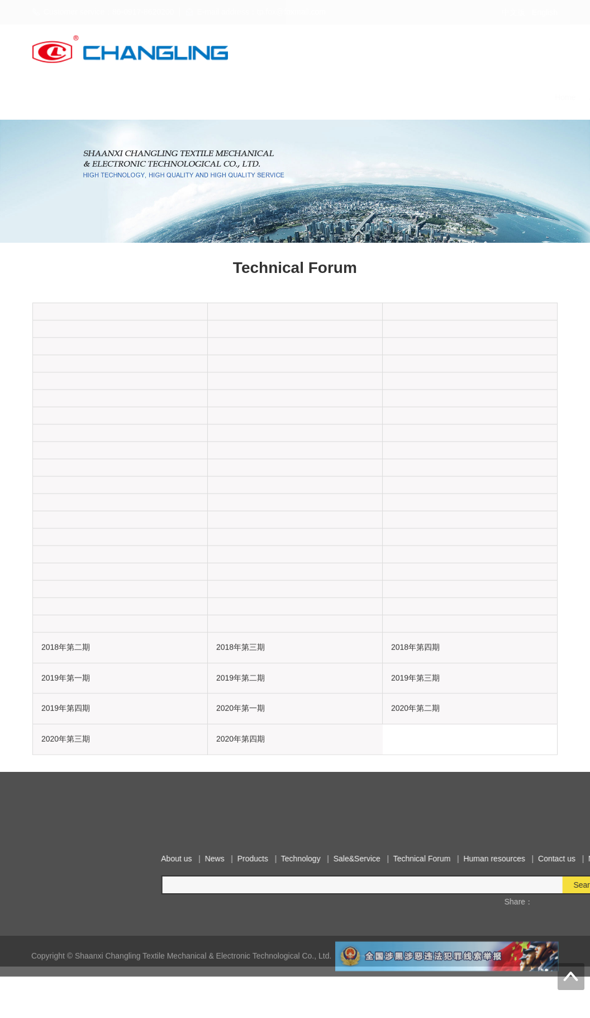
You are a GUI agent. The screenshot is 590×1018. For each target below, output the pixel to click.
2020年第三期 (65, 757)
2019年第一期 (65, 696)
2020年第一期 (240, 727)
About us (132, 97)
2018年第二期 (65, 665)
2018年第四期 (415, 665)
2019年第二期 (240, 696)
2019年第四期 (65, 727)
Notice (560, 97)
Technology (258, 97)
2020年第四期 (240, 757)
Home (93, 97)
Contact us (516, 97)
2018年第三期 (240, 665)
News (171, 97)
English (545, 12)
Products (209, 97)
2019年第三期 (415, 696)
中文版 (513, 12)
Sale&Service (315, 97)
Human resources (453, 97)
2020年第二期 (415, 727)
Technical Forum (381, 97)
